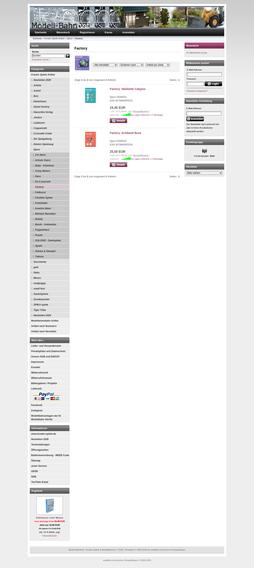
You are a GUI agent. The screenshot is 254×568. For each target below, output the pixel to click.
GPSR (34, 471)
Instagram (36, 410)
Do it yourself (42, 181)
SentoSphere (41, 294)
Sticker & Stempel (45, 251)
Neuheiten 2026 (40, 439)
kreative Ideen (43, 208)
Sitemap (35, 460)
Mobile (39, 219)
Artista (37, 85)
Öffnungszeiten (39, 450)
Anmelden (128, 32)
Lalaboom (39, 122)
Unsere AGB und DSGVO (45, 356)
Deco (38, 176)
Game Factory (41, 106)
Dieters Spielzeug (43, 144)
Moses (37, 278)
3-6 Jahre (40, 155)
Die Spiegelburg (43, 138)
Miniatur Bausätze (45, 213)
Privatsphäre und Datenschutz (48, 351)
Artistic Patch (42, 160)
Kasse (108, 32)
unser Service (39, 466)
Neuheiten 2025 (42, 80)
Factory (39, 187)
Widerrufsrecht (39, 372)
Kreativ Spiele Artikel (43, 74)
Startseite (40, 32)
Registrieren (87, 32)
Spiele (38, 245)
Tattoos (39, 256)
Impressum (37, 362)
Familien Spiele (43, 197)
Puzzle (38, 235)
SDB (33, 476)
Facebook (36, 405)
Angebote (36, 491)
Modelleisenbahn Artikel (45, 320)
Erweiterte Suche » (41, 59)
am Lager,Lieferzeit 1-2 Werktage (147, 115)
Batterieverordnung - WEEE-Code (50, 455)
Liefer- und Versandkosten (46, 346)
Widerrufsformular (41, 378)
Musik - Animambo (45, 224)
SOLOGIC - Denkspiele (48, 240)
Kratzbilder (41, 203)
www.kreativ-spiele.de (43, 433)
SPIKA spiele (41, 304)
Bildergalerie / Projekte (44, 383)
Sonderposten (42, 299)
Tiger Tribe (40, 310)
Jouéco (38, 117)
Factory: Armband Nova (125, 133)
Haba (36, 272)
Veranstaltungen (40, 444)
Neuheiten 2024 (42, 315)
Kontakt (35, 367)
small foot (39, 288)
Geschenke (40, 262)
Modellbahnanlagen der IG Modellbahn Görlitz (46, 417)
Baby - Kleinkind (44, 165)
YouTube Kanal (39, 482)
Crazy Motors (42, 171)
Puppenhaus (42, 229)
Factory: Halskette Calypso (127, 89)
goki (36, 267)
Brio (36, 96)
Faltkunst (40, 192)
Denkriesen (40, 101)
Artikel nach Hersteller (43, 331)
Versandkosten (49, 536)
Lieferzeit (36, 388)
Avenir (37, 90)
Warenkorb (63, 32)
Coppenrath (40, 128)
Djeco (37, 149)
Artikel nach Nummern (44, 326)
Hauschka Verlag (43, 112)
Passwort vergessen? (197, 91)
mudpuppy (40, 283)
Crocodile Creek (43, 133)
